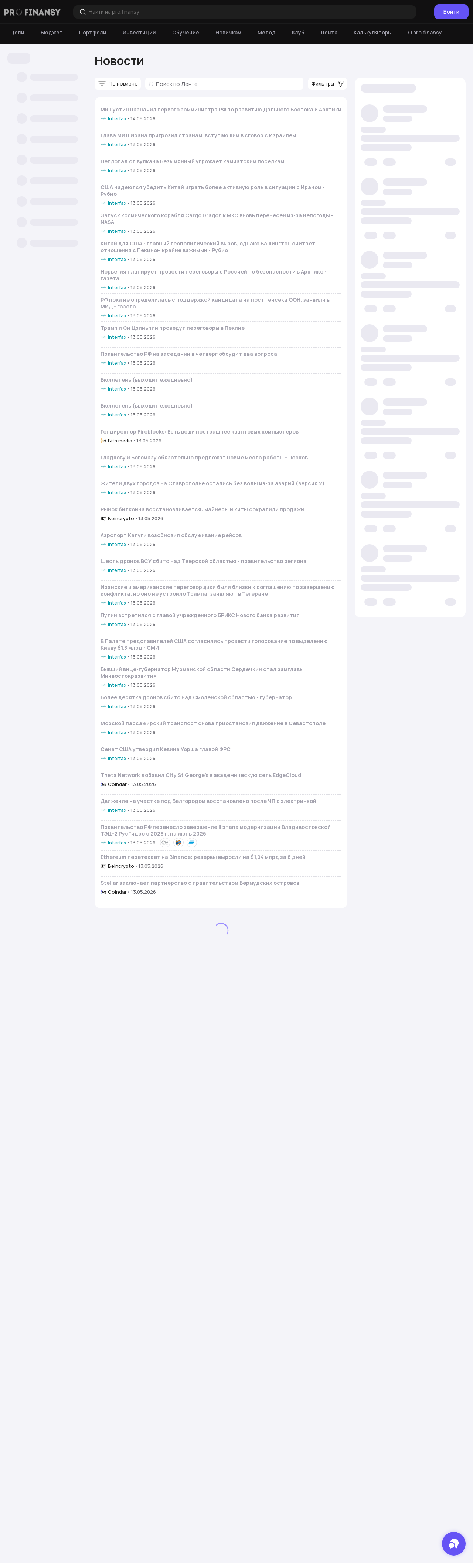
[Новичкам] (228, 32)
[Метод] (267, 32)
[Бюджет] (52, 32)
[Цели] (17, 32)
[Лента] (329, 32)
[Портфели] (92, 32)
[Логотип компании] (32, 11)
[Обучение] (185, 32)
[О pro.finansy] (425, 32)
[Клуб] (298, 32)
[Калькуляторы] (373, 32)
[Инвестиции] (139, 32)
